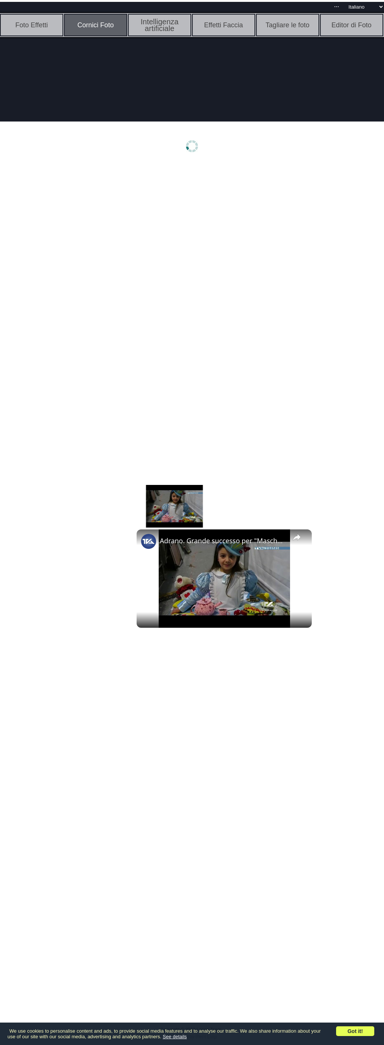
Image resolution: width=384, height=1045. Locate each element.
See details (175, 1036)
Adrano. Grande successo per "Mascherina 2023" (223, 540)
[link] (148, 541)
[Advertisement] (58, 283)
